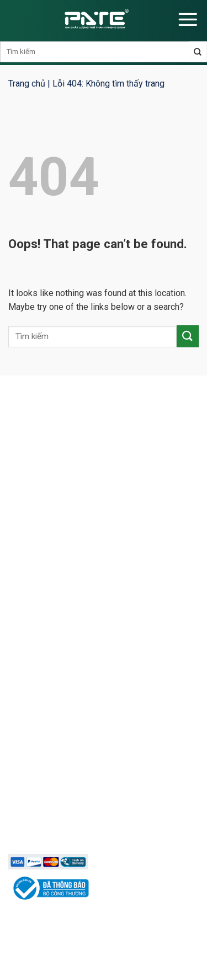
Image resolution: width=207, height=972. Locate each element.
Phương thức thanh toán (61, 806)
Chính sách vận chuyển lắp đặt (72, 825)
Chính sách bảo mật (53, 787)
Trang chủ (26, 83)
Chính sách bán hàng (54, 767)
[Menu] (188, 19)
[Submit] (188, 336)
